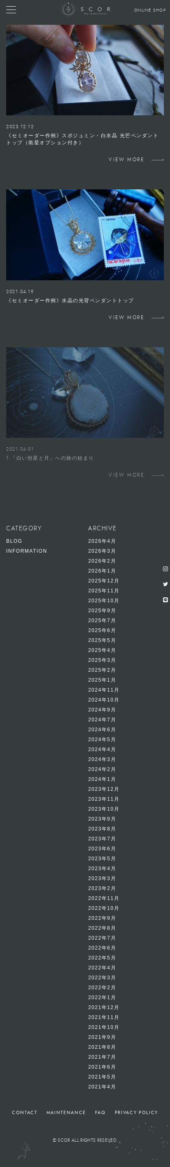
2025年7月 (102, 620)
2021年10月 (103, 1027)
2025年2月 (102, 670)
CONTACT (24, 1113)
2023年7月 (102, 839)
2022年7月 (102, 938)
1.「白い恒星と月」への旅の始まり (50, 458)
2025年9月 (102, 610)
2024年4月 (102, 749)
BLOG (14, 541)
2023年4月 (102, 868)
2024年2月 (102, 769)
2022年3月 (102, 978)
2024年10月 (103, 700)
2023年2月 (102, 888)
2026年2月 (102, 561)
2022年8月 (102, 928)
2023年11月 (103, 799)
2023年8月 (102, 829)
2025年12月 (103, 581)
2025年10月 (103, 601)
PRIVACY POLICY (136, 1113)
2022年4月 (102, 968)
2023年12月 (103, 789)
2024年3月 (102, 759)
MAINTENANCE (66, 1113)
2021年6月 (102, 1067)
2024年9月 (102, 710)
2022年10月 (103, 908)
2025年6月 (102, 630)
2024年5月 (102, 739)
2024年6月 (102, 730)
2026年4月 (102, 541)
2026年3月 (102, 551)
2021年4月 (102, 1087)
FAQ (100, 1113)
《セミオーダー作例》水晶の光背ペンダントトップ (70, 300)
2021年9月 (102, 1037)
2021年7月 (102, 1057)
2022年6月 (102, 948)
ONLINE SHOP (150, 10)
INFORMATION (26, 551)
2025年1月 (102, 680)
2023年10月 (103, 809)
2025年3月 (102, 660)
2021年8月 (102, 1047)
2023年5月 (102, 859)
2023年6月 (102, 849)
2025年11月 (103, 591)
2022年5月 (102, 958)
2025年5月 (102, 640)
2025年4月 (102, 650)
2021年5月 (102, 1077)
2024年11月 (103, 690)
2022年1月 (102, 997)
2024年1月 (102, 779)
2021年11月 (103, 1017)
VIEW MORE (126, 159)
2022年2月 (102, 987)
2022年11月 (103, 898)
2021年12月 (103, 1007)
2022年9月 (102, 918)
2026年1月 (102, 571)
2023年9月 (102, 819)
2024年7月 (102, 720)
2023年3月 (102, 878)
